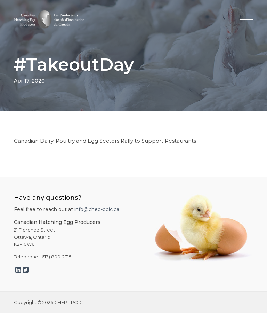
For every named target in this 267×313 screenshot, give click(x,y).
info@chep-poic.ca (96, 209)
